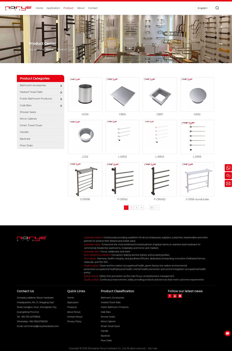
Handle (104, 331)
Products (72, 307)
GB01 (160, 114)
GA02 (197, 114)
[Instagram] (180, 296)
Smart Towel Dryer (110, 326)
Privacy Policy (74, 321)
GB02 (122, 114)
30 (151, 207)
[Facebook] (170, 296)
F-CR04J (122, 199)
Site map (152, 348)
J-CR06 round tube (197, 199)
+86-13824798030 (38, 321)
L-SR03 (122, 156)
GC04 (85, 114)
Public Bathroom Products (114, 307)
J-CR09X (85, 199)
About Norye (73, 312)
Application (53, 8)
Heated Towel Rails (110, 302)
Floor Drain (106, 340)
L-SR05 (197, 156)
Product (68, 8)
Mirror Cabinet (108, 321)
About (81, 8)
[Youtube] (175, 296)
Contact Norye (74, 316)
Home (39, 8)
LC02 (85, 156)
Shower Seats (108, 316)
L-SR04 (160, 156)
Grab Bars (106, 312)
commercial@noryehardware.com (41, 326)
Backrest (105, 335)
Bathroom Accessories (112, 297)
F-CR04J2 (160, 199)
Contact (93, 8)
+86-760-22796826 (30, 316)
